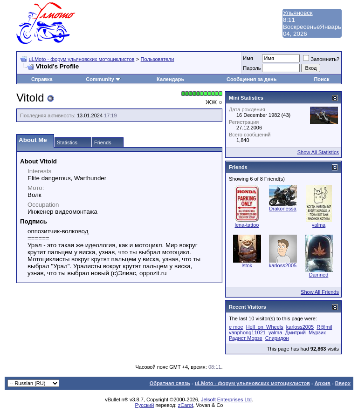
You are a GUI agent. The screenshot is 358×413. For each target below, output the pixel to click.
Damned (319, 275)
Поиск (321, 79)
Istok (246, 265)
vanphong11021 (247, 332)
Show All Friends (320, 292)
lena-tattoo (247, 225)
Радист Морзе (245, 338)
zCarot (185, 405)
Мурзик (317, 332)
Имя (248, 58)
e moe (236, 327)
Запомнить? (321, 59)
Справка (42, 79)
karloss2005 (282, 265)
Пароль (252, 68)
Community (103, 79)
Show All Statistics (318, 152)
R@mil (324, 327)
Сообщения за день (251, 79)
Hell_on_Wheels (264, 327)
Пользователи (157, 59)
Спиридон (277, 338)
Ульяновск (298, 12)
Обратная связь (170, 383)
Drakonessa (282, 208)
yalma (318, 225)
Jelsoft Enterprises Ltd (226, 399)
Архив (322, 383)
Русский (144, 405)
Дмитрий (295, 332)
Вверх (343, 383)
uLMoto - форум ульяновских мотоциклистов (82, 59)
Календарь (170, 79)
